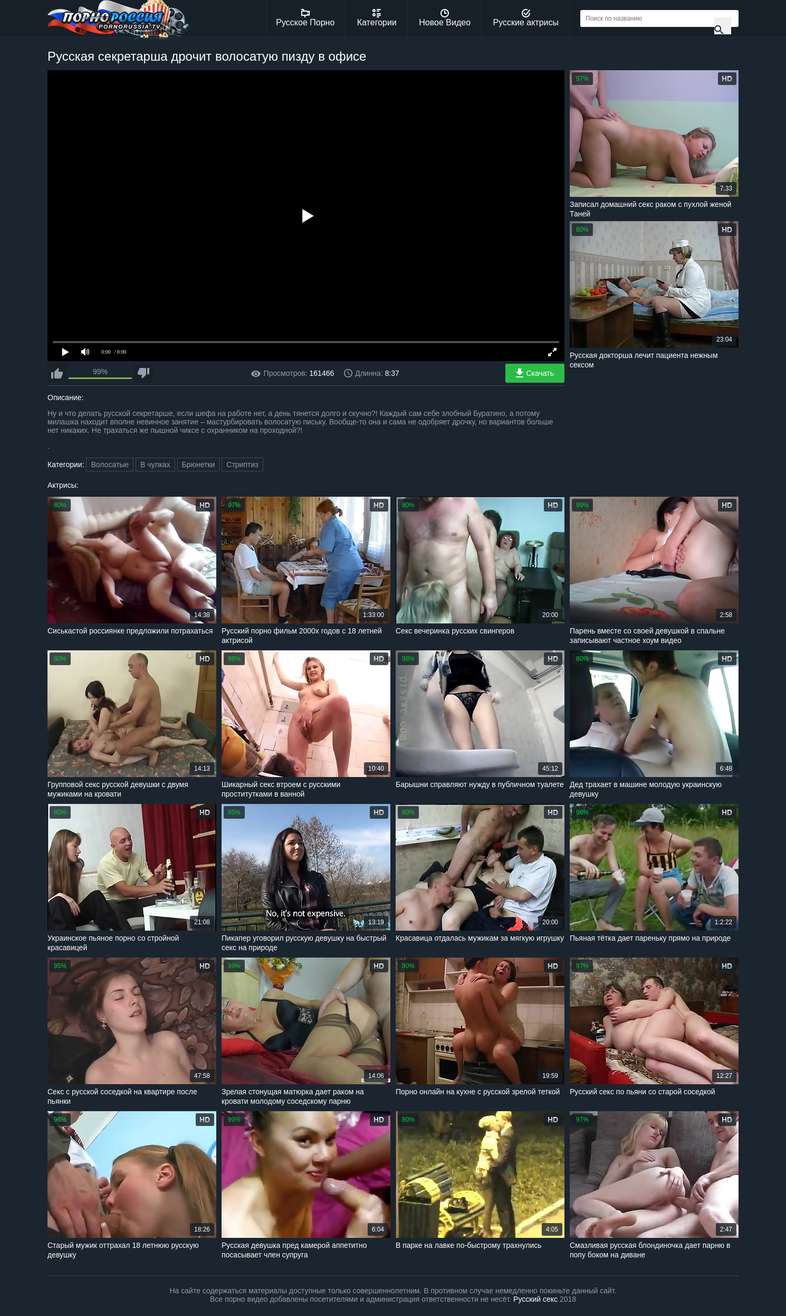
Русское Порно (305, 18)
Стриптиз (242, 464)
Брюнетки (198, 464)
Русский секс (535, 1299)
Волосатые (110, 464)
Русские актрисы (526, 18)
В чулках (155, 464)
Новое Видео (445, 18)
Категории (377, 18)
